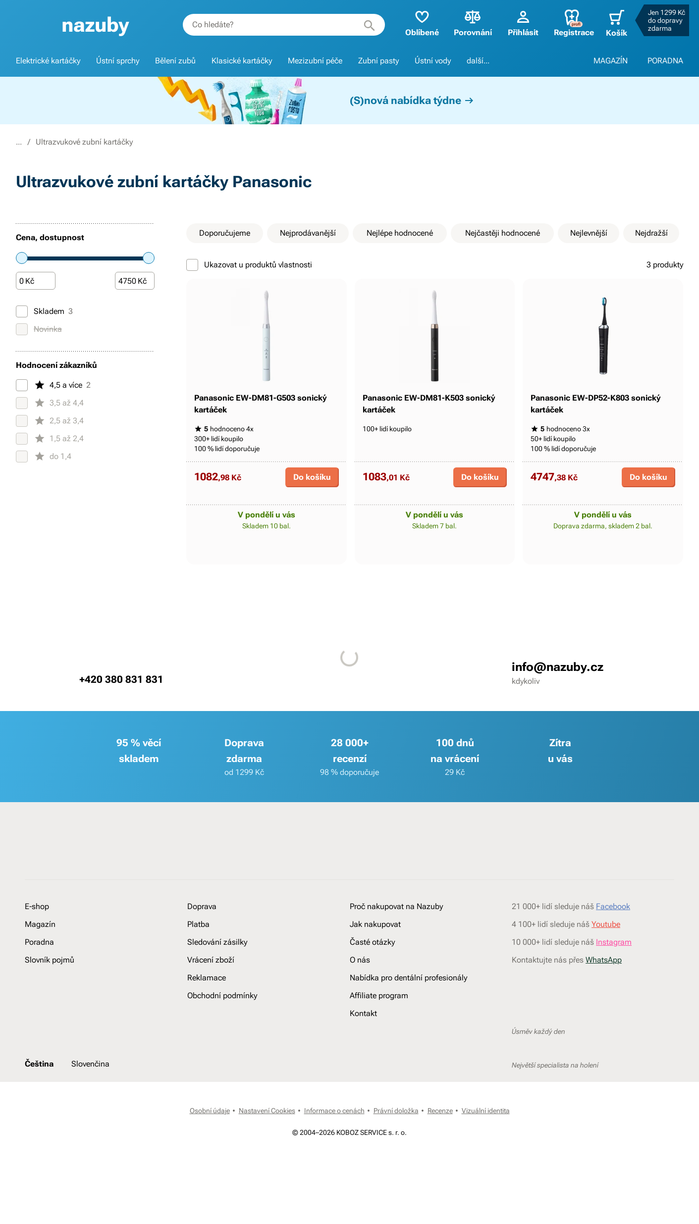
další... (478, 60)
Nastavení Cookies (267, 1144)
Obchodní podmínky (222, 1028)
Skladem (44, 311)
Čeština (39, 1097)
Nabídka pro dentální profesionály (408, 1011)
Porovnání (466, 22)
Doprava (201, 939)
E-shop (68, 142)
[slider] (22, 258)
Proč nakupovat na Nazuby (396, 939)
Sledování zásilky (217, 975)
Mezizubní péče (315, 60)
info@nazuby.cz (557, 700)
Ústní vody (433, 60)
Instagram (614, 975)
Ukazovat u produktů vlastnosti (249, 265)
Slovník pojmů (49, 993)
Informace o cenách (334, 1144)
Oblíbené (415, 22)
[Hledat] (363, 24)
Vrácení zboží (210, 993)
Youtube (605, 957)
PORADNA (665, 60)
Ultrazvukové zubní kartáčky (220, 142)
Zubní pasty (378, 60)
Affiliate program (379, 1028)
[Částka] (35, 281)
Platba (198, 957)
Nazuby (29, 142)
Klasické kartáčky (242, 60)
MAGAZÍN (610, 60)
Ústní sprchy (117, 60)
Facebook (613, 939)
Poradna (39, 975)
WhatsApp (604, 993)
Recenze (440, 1144)
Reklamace (206, 1011)
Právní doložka (396, 1144)
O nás (360, 993)
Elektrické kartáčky (48, 60)
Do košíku (312, 510)
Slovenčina (90, 1097)
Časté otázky (372, 975)
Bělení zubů (175, 60)
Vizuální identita (486, 1144)
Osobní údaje (210, 1144)
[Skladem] (22, 311)
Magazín (40, 957)
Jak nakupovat (375, 957)
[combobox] (278, 25)
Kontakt (363, 1046)
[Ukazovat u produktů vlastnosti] (192, 265)
